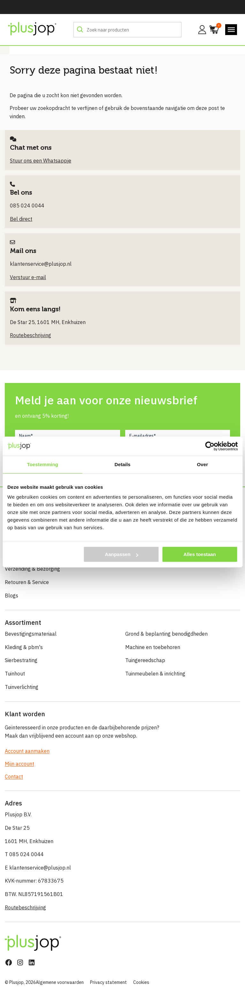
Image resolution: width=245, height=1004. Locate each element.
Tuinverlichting (21, 687)
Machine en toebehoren (152, 647)
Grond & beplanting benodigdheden (166, 634)
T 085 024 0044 (24, 854)
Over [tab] (202, 464)
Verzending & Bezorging (32, 569)
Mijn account (19, 764)
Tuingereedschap (145, 660)
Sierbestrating (21, 660)
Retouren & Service (27, 582)
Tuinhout (15, 673)
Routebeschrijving (25, 907)
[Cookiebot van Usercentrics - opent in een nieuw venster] (210, 446)
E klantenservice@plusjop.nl (38, 867)
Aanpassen (121, 554)
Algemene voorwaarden (60, 982)
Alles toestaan (199, 554)
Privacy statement (108, 982)
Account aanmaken (27, 751)
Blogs (11, 595)
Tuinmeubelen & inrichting (155, 673)
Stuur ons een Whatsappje (40, 160)
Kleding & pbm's (24, 647)
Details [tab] (123, 464)
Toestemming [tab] (42, 464)
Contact (14, 776)
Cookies (141, 982)
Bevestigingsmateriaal (31, 634)
